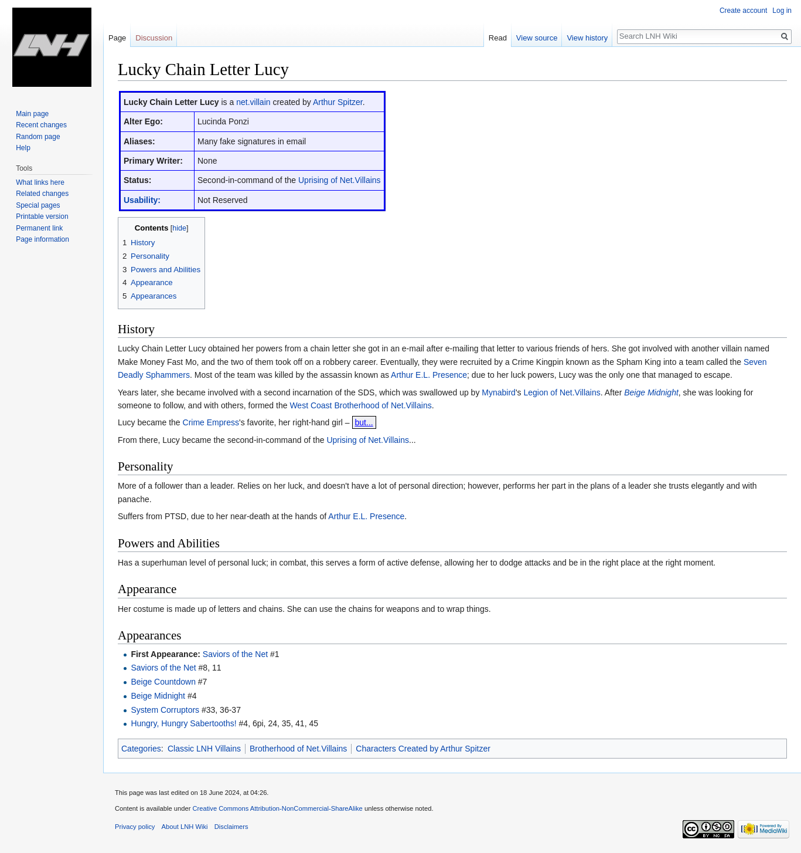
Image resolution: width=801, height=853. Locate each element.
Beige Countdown (163, 681)
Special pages (38, 205)
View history (587, 37)
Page (117, 37)
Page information (42, 239)
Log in (782, 10)
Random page (38, 137)
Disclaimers (231, 826)
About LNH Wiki (185, 826)
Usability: (142, 200)
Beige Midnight (651, 392)
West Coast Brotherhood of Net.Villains (360, 405)
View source (537, 37)
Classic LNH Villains (204, 748)
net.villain (253, 102)
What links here (40, 182)
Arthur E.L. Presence (429, 375)
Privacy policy (135, 826)
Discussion (153, 37)
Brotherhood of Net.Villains (298, 748)
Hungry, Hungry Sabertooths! (183, 723)
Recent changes (41, 125)
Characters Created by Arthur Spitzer (423, 748)
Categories (141, 748)
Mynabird (499, 392)
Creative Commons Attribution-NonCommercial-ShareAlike (277, 808)
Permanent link (39, 228)
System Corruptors (165, 710)
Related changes (42, 193)
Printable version (42, 216)
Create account (743, 10)
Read (498, 37)
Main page (32, 114)
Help (23, 148)
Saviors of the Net (235, 654)
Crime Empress (211, 422)
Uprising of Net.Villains (339, 180)
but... (364, 422)
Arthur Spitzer (338, 102)
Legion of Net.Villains (561, 392)
